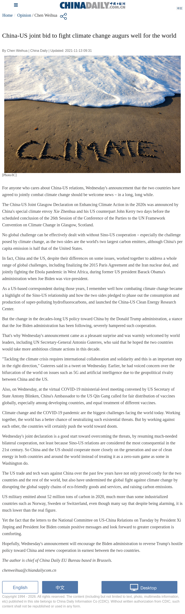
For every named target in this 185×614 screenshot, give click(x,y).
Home (7, 15)
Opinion (24, 15)
